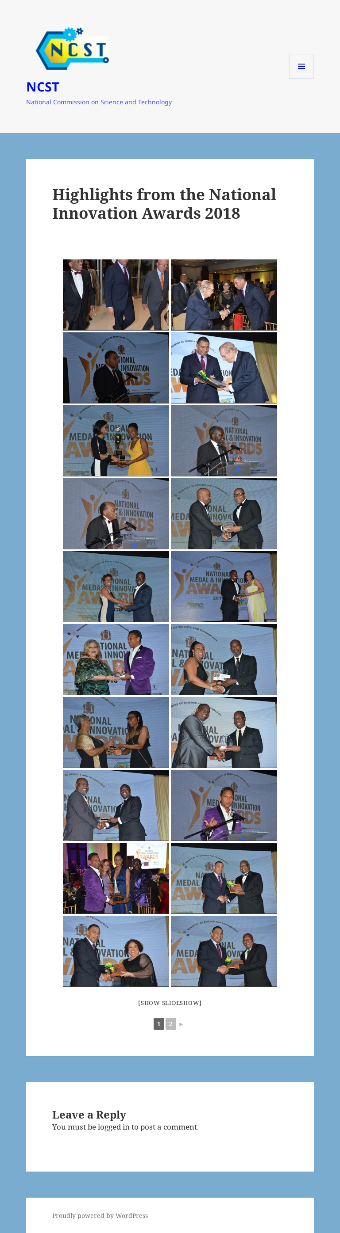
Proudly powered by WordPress (100, 1215)
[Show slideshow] (170, 1003)
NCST (42, 86)
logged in (114, 1127)
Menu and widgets (302, 78)
